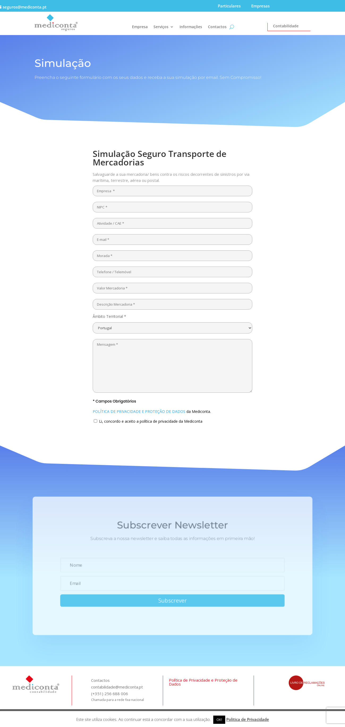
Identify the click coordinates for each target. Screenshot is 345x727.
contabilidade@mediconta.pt (117, 687)
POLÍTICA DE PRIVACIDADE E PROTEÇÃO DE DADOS (139, 411)
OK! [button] (219, 719)
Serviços (161, 27)
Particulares (229, 5)
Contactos (217, 27)
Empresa (140, 27)
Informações (191, 27)
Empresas (260, 5)
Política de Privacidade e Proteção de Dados (203, 682)
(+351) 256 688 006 (109, 693)
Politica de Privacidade (247, 719)
